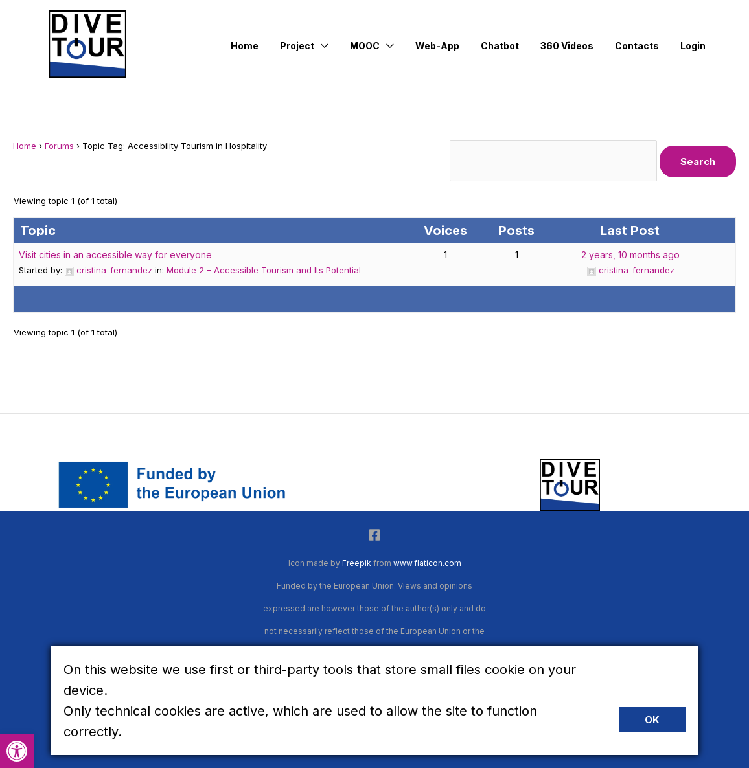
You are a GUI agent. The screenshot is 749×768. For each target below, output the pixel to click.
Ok (652, 720)
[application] (342, 46)
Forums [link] (59, 146)
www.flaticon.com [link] (427, 563)
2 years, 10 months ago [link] (630, 254)
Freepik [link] (356, 563)
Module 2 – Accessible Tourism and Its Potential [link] (264, 270)
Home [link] (24, 146)
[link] (17, 751)
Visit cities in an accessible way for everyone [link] (115, 254)
